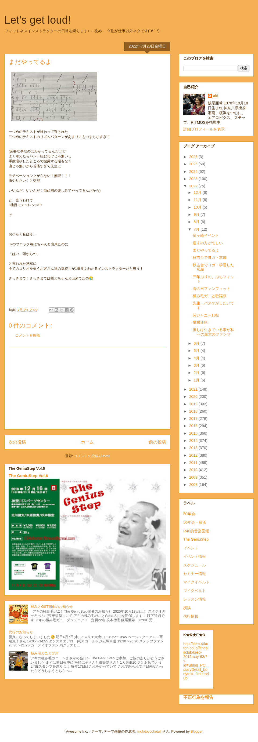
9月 (197, 214)
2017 (194, 418)
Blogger (196, 731)
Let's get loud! (37, 20)
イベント (190, 548)
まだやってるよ (206, 250)
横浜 (187, 608)
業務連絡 (200, 322)
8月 (197, 222)
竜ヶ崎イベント (206, 235)
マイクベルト (194, 590)
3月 (197, 365)
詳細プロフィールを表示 (204, 129)
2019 (194, 404)
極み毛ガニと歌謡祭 (210, 296)
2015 (194, 433)
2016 (194, 426)
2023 (194, 179)
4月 (197, 358)
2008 (194, 484)
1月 (197, 380)
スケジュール (194, 565)
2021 (194, 389)
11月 (198, 200)
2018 (194, 411)
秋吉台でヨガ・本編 (210, 257)
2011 (194, 462)
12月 (198, 192)
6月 (197, 343)
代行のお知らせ (21, 632)
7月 (197, 229)
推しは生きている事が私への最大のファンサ (213, 332)
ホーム (87, 442)
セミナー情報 (194, 574)
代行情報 (190, 616)
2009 (194, 477)
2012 (194, 455)
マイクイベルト (196, 582)
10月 (198, 207)
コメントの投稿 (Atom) (92, 456)
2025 (194, 164)
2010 (194, 470)
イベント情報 (194, 556)
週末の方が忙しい (208, 243)
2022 (194, 186)
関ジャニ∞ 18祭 (206, 315)
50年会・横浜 (194, 522)
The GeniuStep (196, 539)
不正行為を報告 (198, 697)
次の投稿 (17, 442)
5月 (197, 350)
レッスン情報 (194, 599)
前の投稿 (157, 442)
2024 (194, 171)
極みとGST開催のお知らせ (52, 607)
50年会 (189, 514)
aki (215, 96)
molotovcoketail (149, 731)
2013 (194, 448)
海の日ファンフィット (211, 288)
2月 (197, 372)
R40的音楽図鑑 (196, 531)
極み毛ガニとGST (45, 653)
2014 (194, 440)
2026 (194, 157)
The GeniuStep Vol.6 (28, 475)
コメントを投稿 (27, 335)
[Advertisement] (87, 387)
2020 (194, 396)
